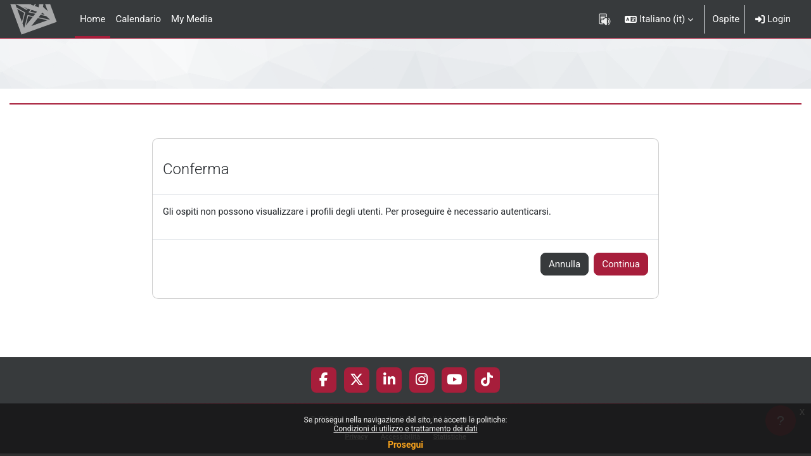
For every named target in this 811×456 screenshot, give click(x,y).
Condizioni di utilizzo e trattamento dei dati (405, 428)
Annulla (564, 264)
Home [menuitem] (92, 19)
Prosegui (405, 445)
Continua (621, 264)
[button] (658, 19)
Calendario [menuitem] (138, 19)
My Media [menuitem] (191, 19)
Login (773, 19)
